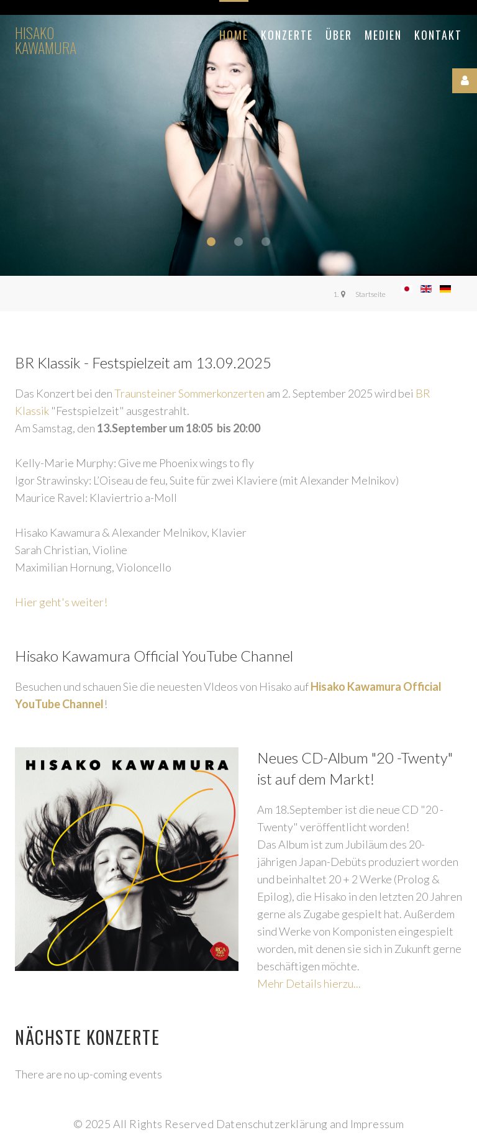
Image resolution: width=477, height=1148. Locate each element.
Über (338, 35)
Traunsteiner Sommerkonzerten (189, 393)
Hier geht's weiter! (61, 602)
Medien (383, 35)
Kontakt (438, 35)
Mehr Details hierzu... (309, 983)
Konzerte (287, 35)
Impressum (377, 1124)
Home (233, 35)
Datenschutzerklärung (272, 1124)
